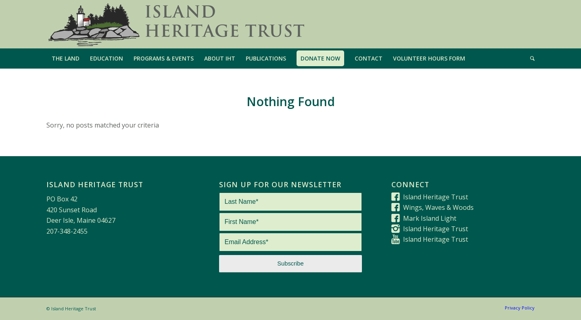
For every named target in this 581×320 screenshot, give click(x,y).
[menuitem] (65, 58)
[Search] (530, 58)
